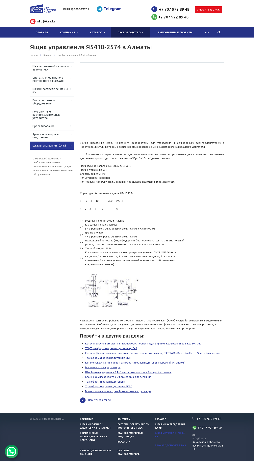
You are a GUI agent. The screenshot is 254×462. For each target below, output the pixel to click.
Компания (69, 32)
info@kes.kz (199, 439)
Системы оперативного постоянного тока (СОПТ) (49, 79)
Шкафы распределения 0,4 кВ (50, 90)
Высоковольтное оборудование (44, 102)
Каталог (97, 32)
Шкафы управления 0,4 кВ (49, 145)
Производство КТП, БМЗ (170, 446)
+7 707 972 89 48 (174, 9)
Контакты (124, 420)
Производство (130, 32)
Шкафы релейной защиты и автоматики (51, 68)
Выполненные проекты (175, 32)
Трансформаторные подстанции (46, 136)
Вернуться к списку (95, 401)
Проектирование (44, 126)
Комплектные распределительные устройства (46, 115)
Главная (42, 32)
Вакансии (123, 442)
